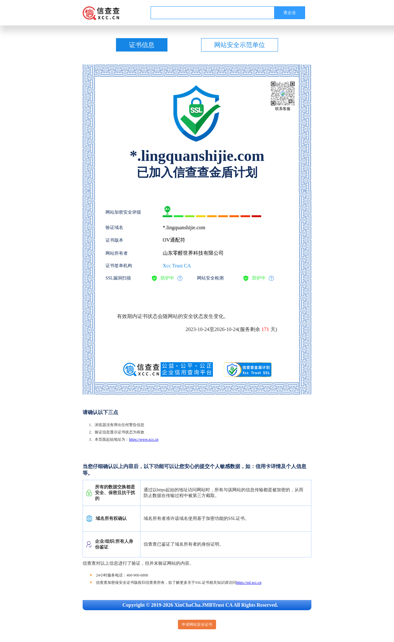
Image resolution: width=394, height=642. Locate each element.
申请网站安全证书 (197, 624)
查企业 (289, 12)
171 (265, 329)
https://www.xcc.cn (144, 439)
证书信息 (141, 44)
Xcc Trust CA (177, 265)
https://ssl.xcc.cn (249, 582)
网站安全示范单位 (239, 44)
